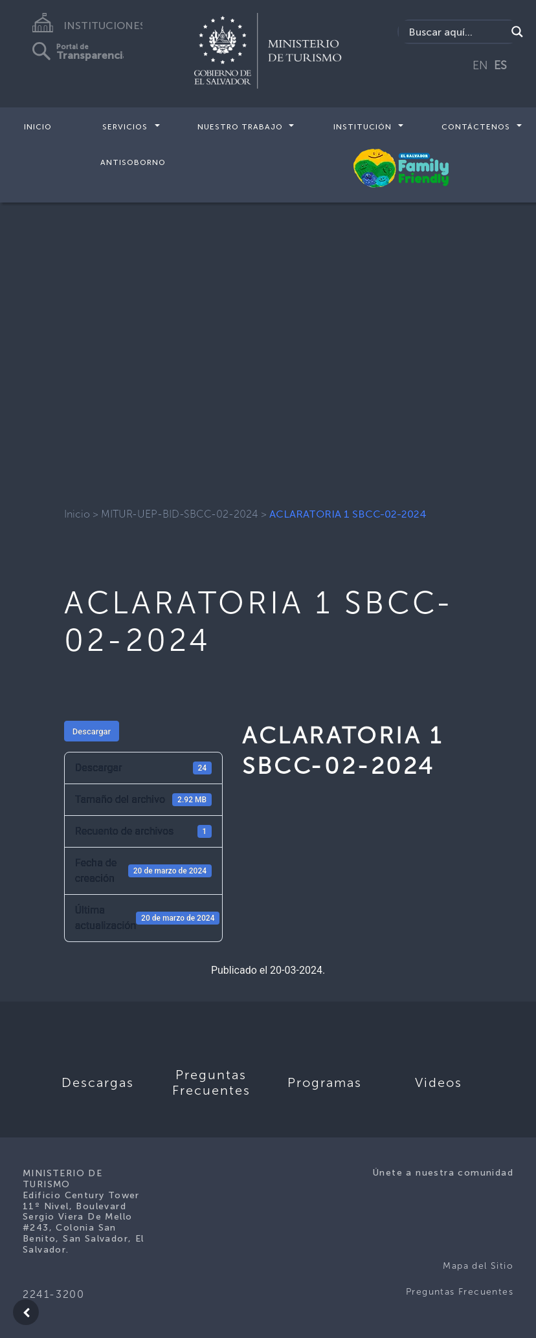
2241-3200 (53, 1294)
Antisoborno (133, 161)
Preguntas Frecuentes (459, 1291)
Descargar (92, 731)
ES (500, 65)
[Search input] (455, 32)
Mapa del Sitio (478, 1265)
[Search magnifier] (517, 32)
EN (480, 65)
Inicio (38, 126)
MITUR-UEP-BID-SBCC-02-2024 (179, 514)
